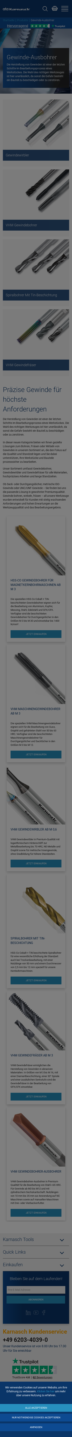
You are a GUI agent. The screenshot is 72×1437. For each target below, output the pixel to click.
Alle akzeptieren (36, 1407)
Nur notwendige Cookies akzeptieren (36, 1417)
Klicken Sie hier (46, 1391)
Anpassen (36, 1427)
